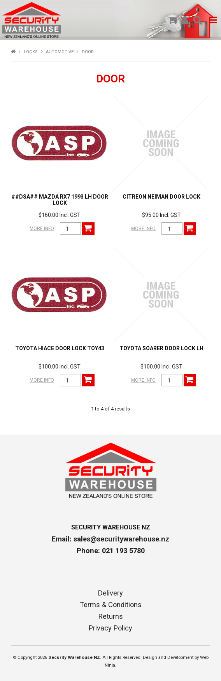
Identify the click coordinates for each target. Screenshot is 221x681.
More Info (42, 228)
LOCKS (31, 51)
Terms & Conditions (111, 605)
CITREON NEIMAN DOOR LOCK (161, 197)
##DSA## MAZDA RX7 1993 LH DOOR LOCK (59, 200)
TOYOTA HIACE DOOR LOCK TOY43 (59, 348)
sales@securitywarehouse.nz (121, 539)
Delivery (110, 593)
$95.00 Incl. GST (161, 215)
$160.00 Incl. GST (60, 215)
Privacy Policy (110, 628)
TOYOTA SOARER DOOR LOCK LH (161, 348)
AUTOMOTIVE (60, 51)
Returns (110, 616)
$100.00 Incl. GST (60, 366)
